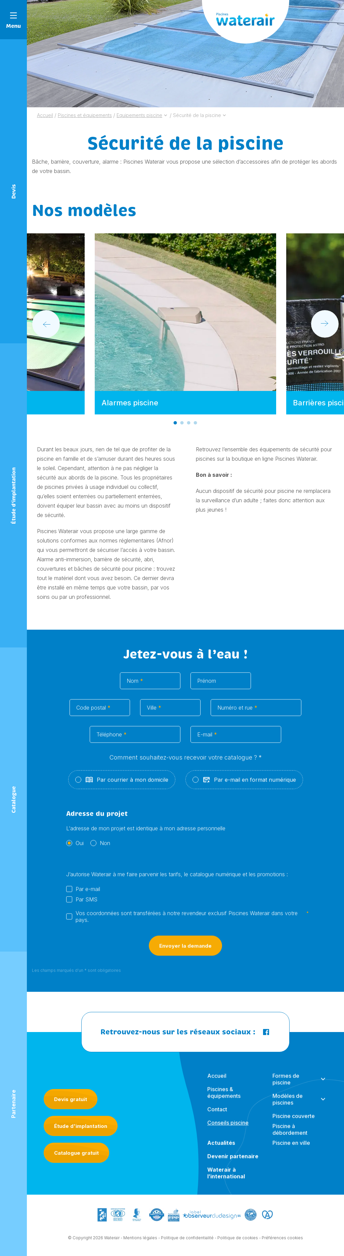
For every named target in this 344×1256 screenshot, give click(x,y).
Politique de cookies (237, 1241)
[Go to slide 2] (182, 422)
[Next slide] (325, 324)
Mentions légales (140, 1241)
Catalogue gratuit (76, 1153)
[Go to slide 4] (195, 422)
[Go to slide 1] (175, 422)
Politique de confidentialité (187, 1241)
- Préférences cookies (281, 1241)
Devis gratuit (70, 1099)
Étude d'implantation (80, 1126)
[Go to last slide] (46, 324)
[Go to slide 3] (188, 422)
